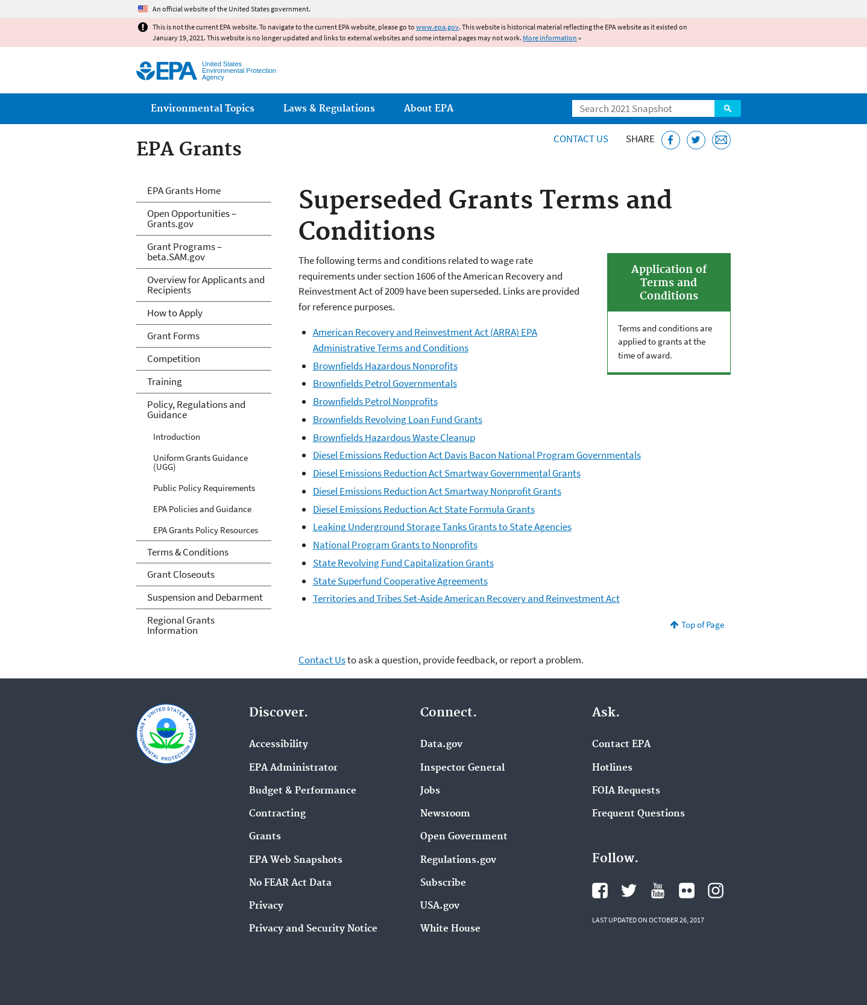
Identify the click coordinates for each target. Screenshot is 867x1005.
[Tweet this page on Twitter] (696, 140)
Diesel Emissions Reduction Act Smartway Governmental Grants (447, 473)
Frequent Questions (638, 814)
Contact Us (580, 138)
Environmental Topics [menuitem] (202, 108)
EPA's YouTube (658, 890)
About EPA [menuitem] (428, 108)
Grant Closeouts (181, 574)
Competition (173, 358)
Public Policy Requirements (204, 487)
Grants (265, 836)
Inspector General (462, 768)
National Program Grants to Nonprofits (395, 544)
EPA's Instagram (716, 890)
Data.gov (441, 744)
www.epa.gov (437, 26)
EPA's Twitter (629, 890)
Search (727, 108)
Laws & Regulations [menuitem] (329, 108)
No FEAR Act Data (290, 883)
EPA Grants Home (184, 190)
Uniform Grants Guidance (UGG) (200, 462)
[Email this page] (721, 140)
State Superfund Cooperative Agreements (400, 580)
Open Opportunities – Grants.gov (191, 218)
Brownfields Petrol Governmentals (385, 383)
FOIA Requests (626, 791)
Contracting (277, 814)
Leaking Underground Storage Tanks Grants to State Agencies (442, 526)
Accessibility (278, 744)
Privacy (266, 906)
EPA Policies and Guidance (202, 509)
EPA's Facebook (600, 890)
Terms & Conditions (188, 552)
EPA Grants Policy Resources (205, 530)
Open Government (464, 836)
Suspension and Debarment (205, 597)
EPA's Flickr (687, 890)
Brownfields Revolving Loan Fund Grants (397, 419)
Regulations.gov (458, 860)
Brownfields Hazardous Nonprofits (385, 365)
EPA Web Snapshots (295, 860)
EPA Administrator (293, 768)
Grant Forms (173, 335)
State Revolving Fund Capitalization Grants (403, 562)
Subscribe (443, 883)
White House (450, 929)
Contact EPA (621, 744)
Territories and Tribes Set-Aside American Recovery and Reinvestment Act (466, 598)
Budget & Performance (302, 791)
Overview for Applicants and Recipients (206, 284)
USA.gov (439, 906)
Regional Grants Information (181, 625)
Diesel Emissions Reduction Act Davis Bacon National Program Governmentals (477, 455)
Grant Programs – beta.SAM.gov (184, 251)
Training (164, 381)
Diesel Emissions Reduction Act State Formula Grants (424, 509)
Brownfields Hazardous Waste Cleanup (394, 437)
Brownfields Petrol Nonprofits (375, 401)
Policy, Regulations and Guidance (196, 409)
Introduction (176, 436)
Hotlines (612, 768)
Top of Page (702, 624)
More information (550, 37)
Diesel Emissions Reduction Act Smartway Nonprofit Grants (437, 491)
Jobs (430, 791)
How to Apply (175, 312)
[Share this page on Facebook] (670, 140)
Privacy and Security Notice (313, 929)
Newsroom (445, 814)
